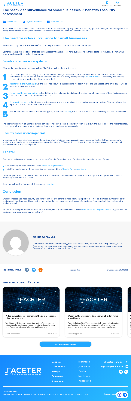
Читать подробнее (12, 334)
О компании (58, 381)
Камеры (56, 371)
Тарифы (82, 371)
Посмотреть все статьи (65, 344)
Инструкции (84, 362)
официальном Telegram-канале (96, 210)
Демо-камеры (84, 367)
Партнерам (57, 376)
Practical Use (75, 270)
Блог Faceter (84, 376)
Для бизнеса (58, 367)
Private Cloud (84, 381)
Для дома (57, 362)
